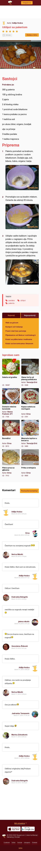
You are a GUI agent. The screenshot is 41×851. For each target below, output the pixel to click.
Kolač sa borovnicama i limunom (19, 343)
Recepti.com (4, 836)
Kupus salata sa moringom (30, 403)
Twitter (13, 842)
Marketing (10, 837)
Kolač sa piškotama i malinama (18, 339)
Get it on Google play (28, 829)
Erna (27, 533)
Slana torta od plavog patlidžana (30, 372)
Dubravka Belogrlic (19, 597)
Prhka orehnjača (30, 463)
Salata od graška (11, 372)
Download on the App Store (14, 829)
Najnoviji (11, 315)
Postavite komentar (29, 491)
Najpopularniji (30, 315)
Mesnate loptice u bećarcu (30, 433)
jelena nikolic (24, 621)
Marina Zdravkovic (19, 735)
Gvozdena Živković (19, 646)
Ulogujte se (27, 3)
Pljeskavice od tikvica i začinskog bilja (20, 335)
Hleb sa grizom (11, 323)
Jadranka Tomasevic (21, 713)
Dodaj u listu (32, 35)
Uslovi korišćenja (31, 835)
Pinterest (34, 842)
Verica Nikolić (17, 554)
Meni (20, 848)
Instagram (27, 842)
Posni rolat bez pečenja (15, 331)
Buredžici (11, 433)
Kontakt (17, 837)
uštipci (23, 300)
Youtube (19, 842)
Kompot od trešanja (14, 327)
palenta (11, 303)
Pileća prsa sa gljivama (11, 463)
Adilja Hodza (17, 23)
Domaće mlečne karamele (11, 403)
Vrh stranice (19, 823)
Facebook (7, 842)
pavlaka (12, 300)
